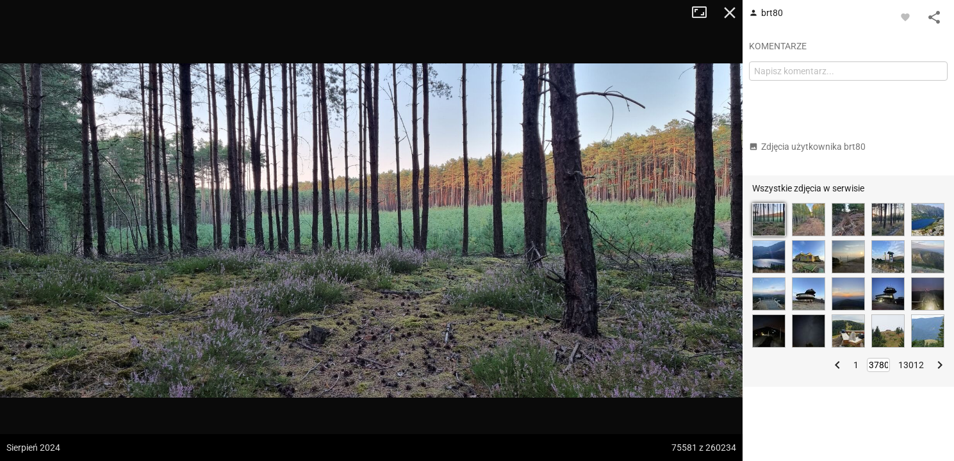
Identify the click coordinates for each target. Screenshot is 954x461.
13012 (911, 365)
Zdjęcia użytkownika (807, 147)
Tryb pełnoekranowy (704, 13)
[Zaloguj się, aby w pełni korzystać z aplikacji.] (905, 17)
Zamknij (730, 13)
